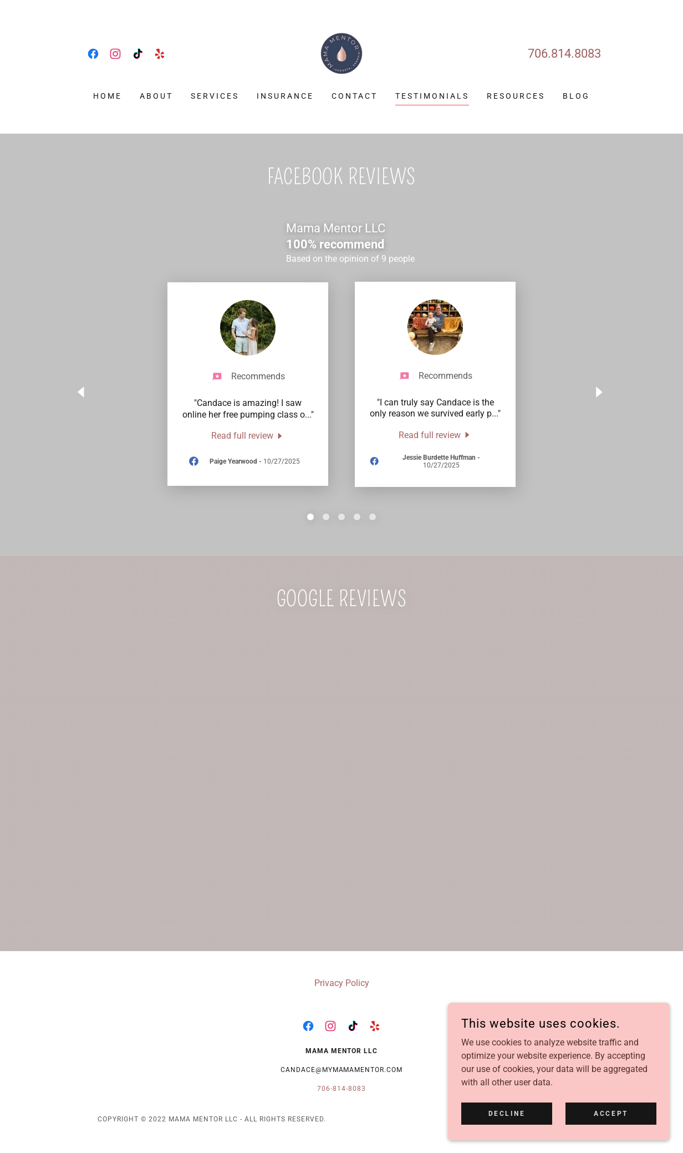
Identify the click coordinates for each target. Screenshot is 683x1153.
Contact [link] (355, 96)
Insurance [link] (285, 96)
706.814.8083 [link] (564, 53)
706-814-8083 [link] (341, 1089)
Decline (507, 1113)
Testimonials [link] (432, 96)
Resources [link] (516, 96)
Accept (611, 1113)
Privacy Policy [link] (341, 983)
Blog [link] (576, 96)
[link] (93, 54)
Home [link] (107, 96)
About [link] (156, 96)
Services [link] (215, 96)
